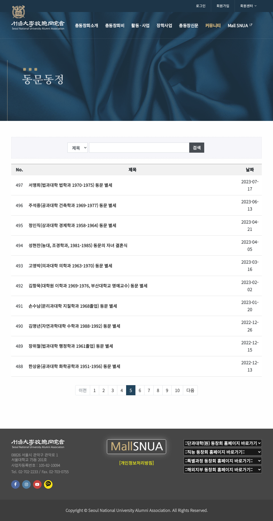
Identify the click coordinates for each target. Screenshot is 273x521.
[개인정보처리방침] (136, 463)
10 (177, 390)
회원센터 (248, 6)
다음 (190, 390)
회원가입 (222, 5)
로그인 (201, 5)
